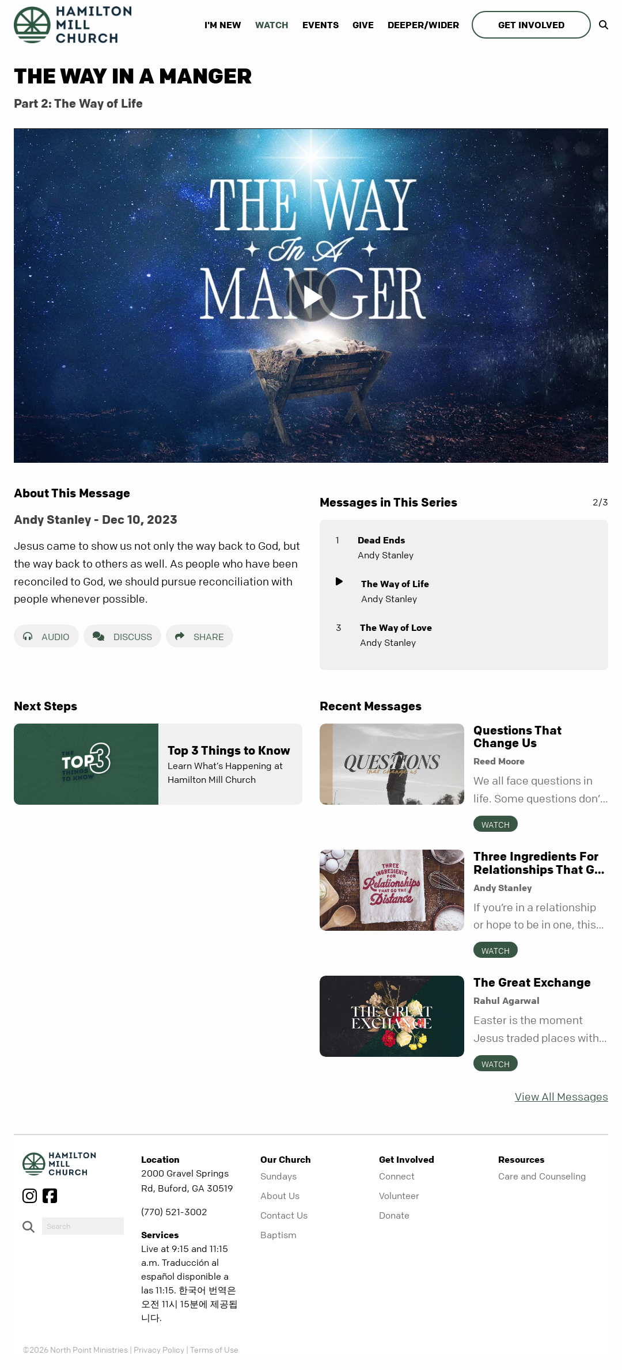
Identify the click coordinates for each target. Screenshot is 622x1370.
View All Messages (561, 1096)
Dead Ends (381, 540)
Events (320, 25)
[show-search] (600, 25)
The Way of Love (396, 627)
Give (363, 25)
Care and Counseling (542, 1176)
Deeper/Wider (423, 25)
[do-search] (83, 1226)
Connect (397, 1176)
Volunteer (399, 1195)
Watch (272, 25)
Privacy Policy (159, 1349)
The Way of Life (395, 583)
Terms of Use (214, 1349)
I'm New (222, 25)
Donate (394, 1215)
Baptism (278, 1234)
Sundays (278, 1176)
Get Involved (531, 25)
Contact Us (284, 1215)
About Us (279, 1195)
